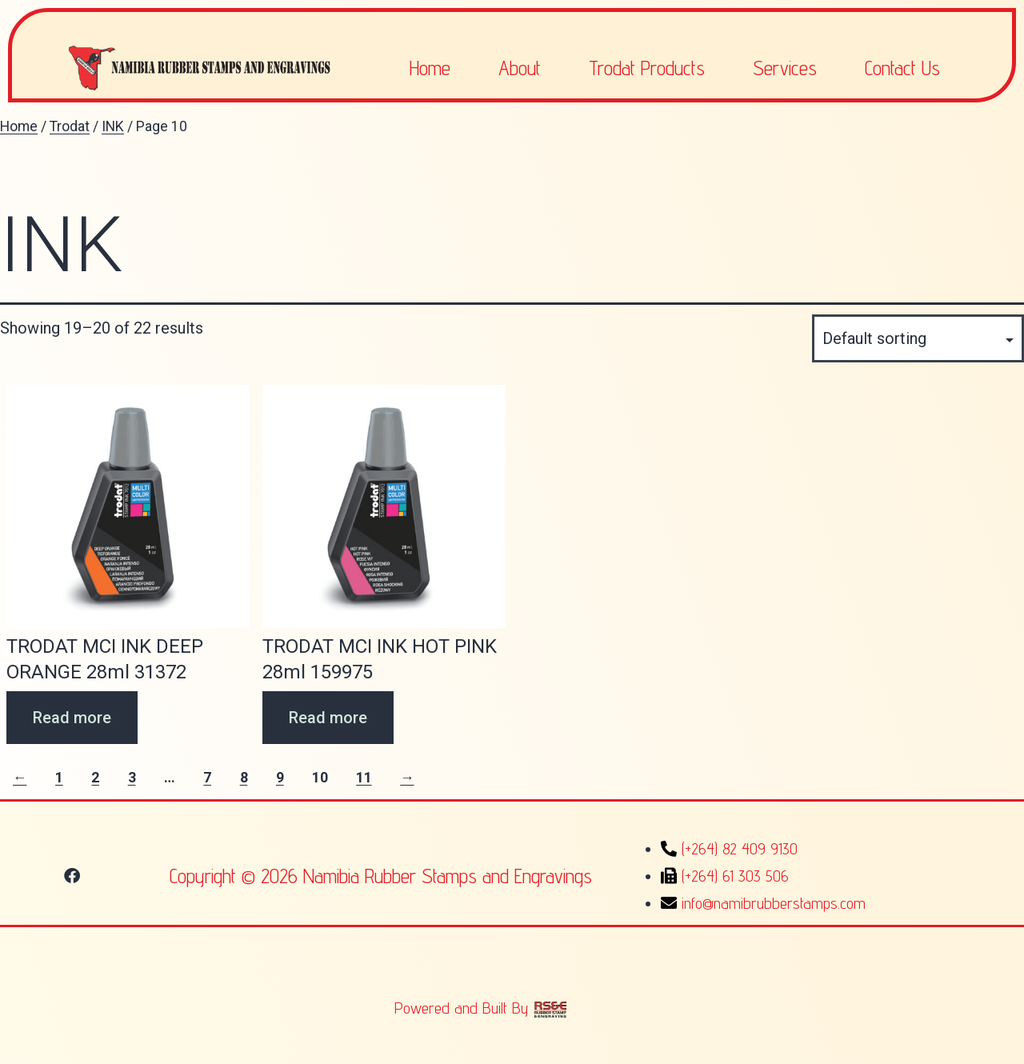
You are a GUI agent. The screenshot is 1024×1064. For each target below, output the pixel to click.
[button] (72, 876)
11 (363, 778)
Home (430, 68)
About (519, 68)
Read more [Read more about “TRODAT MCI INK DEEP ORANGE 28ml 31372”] (72, 717)
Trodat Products (647, 68)
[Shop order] (918, 338)
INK (113, 126)
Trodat (70, 126)
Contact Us (902, 68)
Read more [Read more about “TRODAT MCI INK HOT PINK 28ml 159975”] (328, 717)
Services (785, 68)
